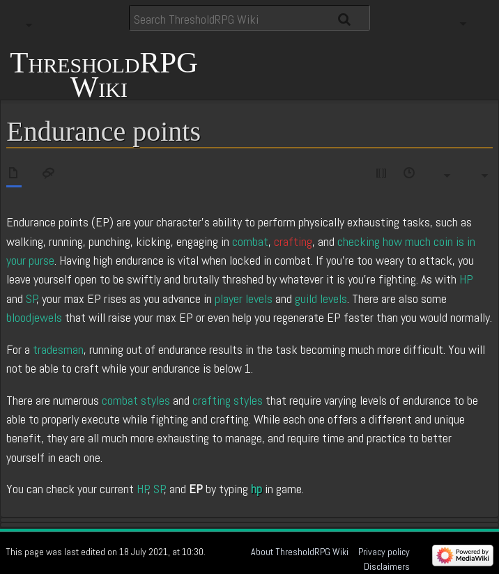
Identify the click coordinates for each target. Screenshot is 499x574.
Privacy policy (384, 551)
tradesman (58, 349)
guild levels (321, 298)
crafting (293, 241)
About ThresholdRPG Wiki (299, 551)
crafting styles (227, 400)
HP (466, 279)
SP (32, 298)
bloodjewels (34, 317)
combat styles (136, 400)
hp (256, 489)
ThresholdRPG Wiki (104, 73)
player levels (243, 298)
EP (196, 489)
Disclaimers (387, 566)
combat (250, 241)
